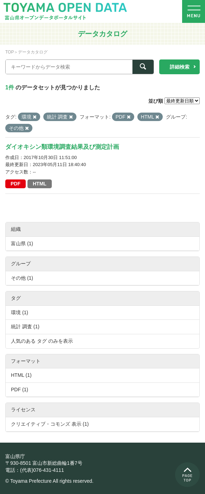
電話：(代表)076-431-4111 (34, 470)
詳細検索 (180, 67)
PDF (15, 183)
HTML (39, 183)
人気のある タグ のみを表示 (42, 341)
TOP (9, 52)
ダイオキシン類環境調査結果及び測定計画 (62, 147)
